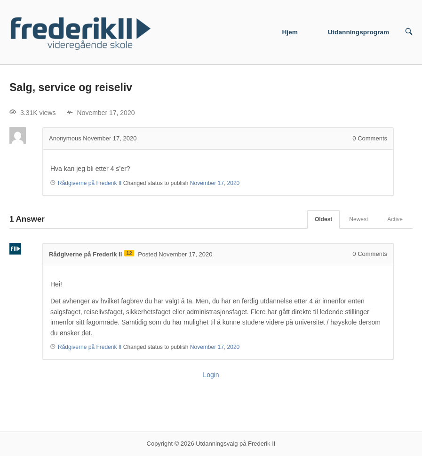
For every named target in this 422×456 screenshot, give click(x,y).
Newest (358, 219)
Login (211, 375)
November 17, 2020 (214, 183)
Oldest (323, 219)
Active (395, 219)
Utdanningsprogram (359, 32)
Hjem (290, 32)
